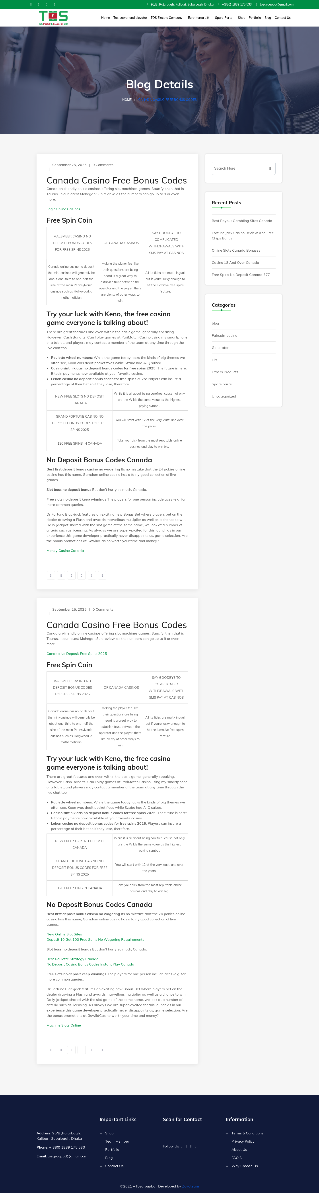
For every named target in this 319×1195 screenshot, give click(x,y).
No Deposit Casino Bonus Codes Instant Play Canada (90, 965)
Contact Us (283, 18)
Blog (268, 18)
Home (105, 18)
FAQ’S (236, 1159)
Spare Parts (223, 18)
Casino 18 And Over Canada (235, 263)
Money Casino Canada (65, 551)
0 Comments (103, 165)
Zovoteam (190, 1188)
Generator (220, 348)
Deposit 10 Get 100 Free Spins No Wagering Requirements (95, 940)
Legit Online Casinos (63, 209)
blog (215, 324)
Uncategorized (224, 397)
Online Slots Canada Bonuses (236, 251)
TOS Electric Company (166, 18)
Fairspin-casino (224, 336)
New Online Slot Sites (64, 935)
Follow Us (171, 1148)
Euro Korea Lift (198, 18)
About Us (239, 1151)
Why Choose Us (244, 1167)
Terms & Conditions (247, 1135)
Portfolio (255, 18)
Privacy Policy (243, 1143)
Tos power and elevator (130, 18)
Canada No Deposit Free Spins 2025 (77, 654)
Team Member (117, 1143)
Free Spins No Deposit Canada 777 (241, 275)
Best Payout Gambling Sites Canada (242, 221)
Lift (214, 360)
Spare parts (222, 384)
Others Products (225, 372)
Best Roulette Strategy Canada (73, 960)
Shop (241, 18)
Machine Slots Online (64, 1026)
